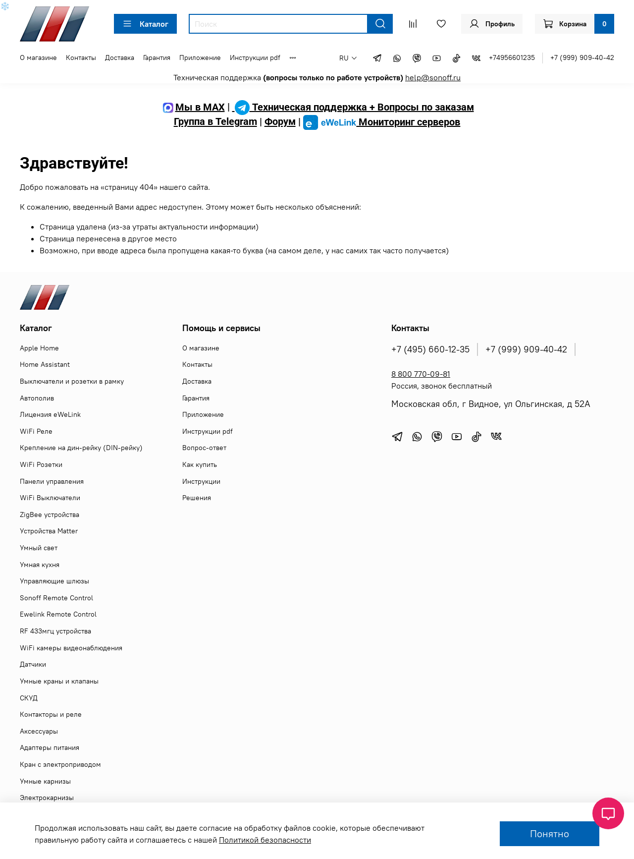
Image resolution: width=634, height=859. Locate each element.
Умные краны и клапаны (59, 681)
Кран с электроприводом (60, 764)
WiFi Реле (36, 431)
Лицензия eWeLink (50, 414)
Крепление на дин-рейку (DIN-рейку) (81, 447)
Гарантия (156, 57)
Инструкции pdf (255, 57)
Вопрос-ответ (204, 447)
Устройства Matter (49, 530)
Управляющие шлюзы (54, 580)
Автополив (37, 398)
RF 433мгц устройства (55, 631)
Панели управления (52, 481)
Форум (280, 122)
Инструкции (201, 481)
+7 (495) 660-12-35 (430, 349)
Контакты (81, 57)
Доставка (119, 57)
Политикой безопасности (265, 840)
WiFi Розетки (41, 464)
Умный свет (38, 547)
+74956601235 (512, 57)
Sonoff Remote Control (56, 597)
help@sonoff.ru (433, 77)
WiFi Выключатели (50, 497)
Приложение (200, 57)
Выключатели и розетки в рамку (72, 381)
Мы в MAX (192, 107)
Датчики (33, 664)
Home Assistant (45, 364)
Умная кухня (39, 564)
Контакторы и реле (51, 714)
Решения (196, 497)
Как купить (199, 464)
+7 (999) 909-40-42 (582, 57)
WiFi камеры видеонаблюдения (71, 647)
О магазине (38, 57)
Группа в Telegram (215, 122)
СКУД (29, 697)
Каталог (145, 24)
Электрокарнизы (47, 797)
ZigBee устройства (49, 514)
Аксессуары (39, 731)
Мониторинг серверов (382, 122)
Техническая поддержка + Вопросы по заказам (353, 107)
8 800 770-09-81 (420, 374)
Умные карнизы (45, 781)
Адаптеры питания (49, 747)
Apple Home (39, 348)
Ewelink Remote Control (58, 614)
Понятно (549, 833)
